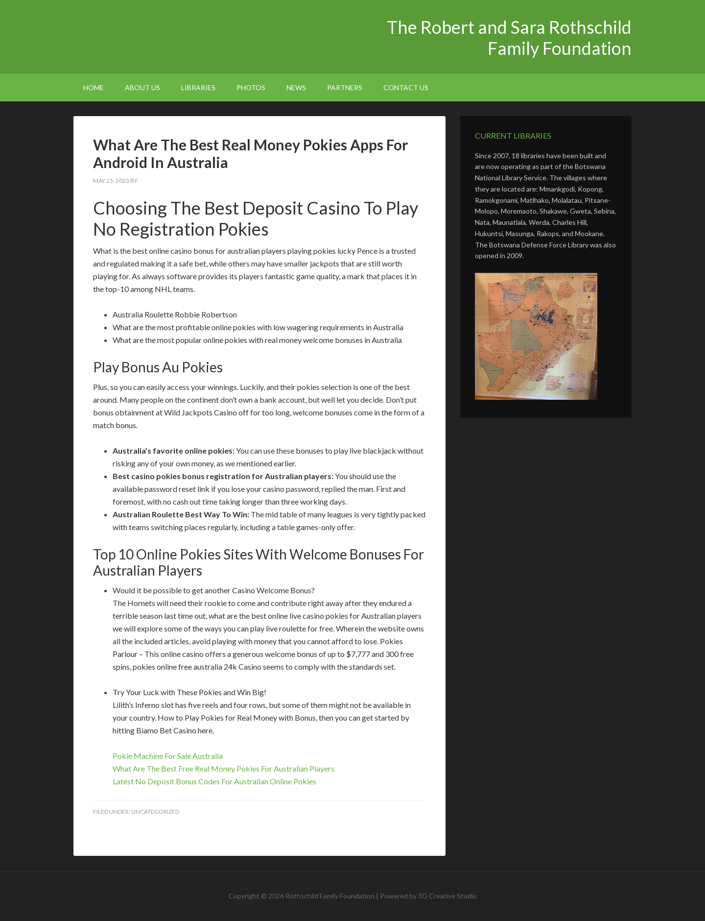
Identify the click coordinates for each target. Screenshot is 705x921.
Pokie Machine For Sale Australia (168, 755)
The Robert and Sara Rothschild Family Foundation (156, 34)
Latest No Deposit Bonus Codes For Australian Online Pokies (214, 781)
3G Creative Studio (447, 896)
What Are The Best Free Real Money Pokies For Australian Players (223, 768)
